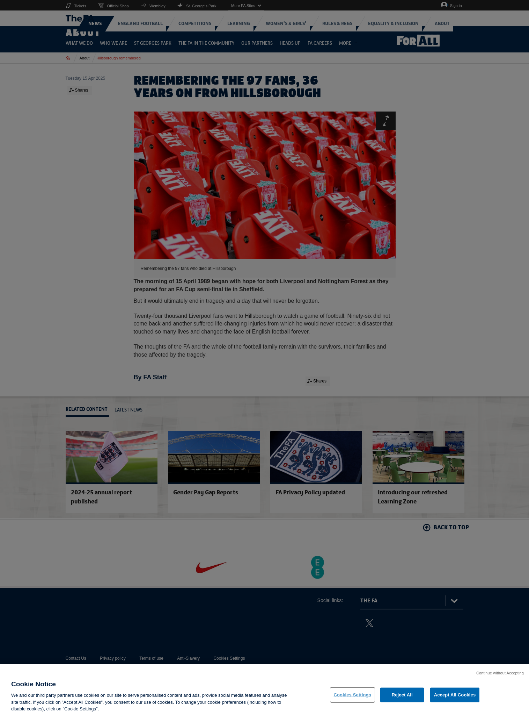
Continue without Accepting (500, 673)
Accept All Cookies (455, 694)
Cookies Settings (353, 694)
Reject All (402, 694)
